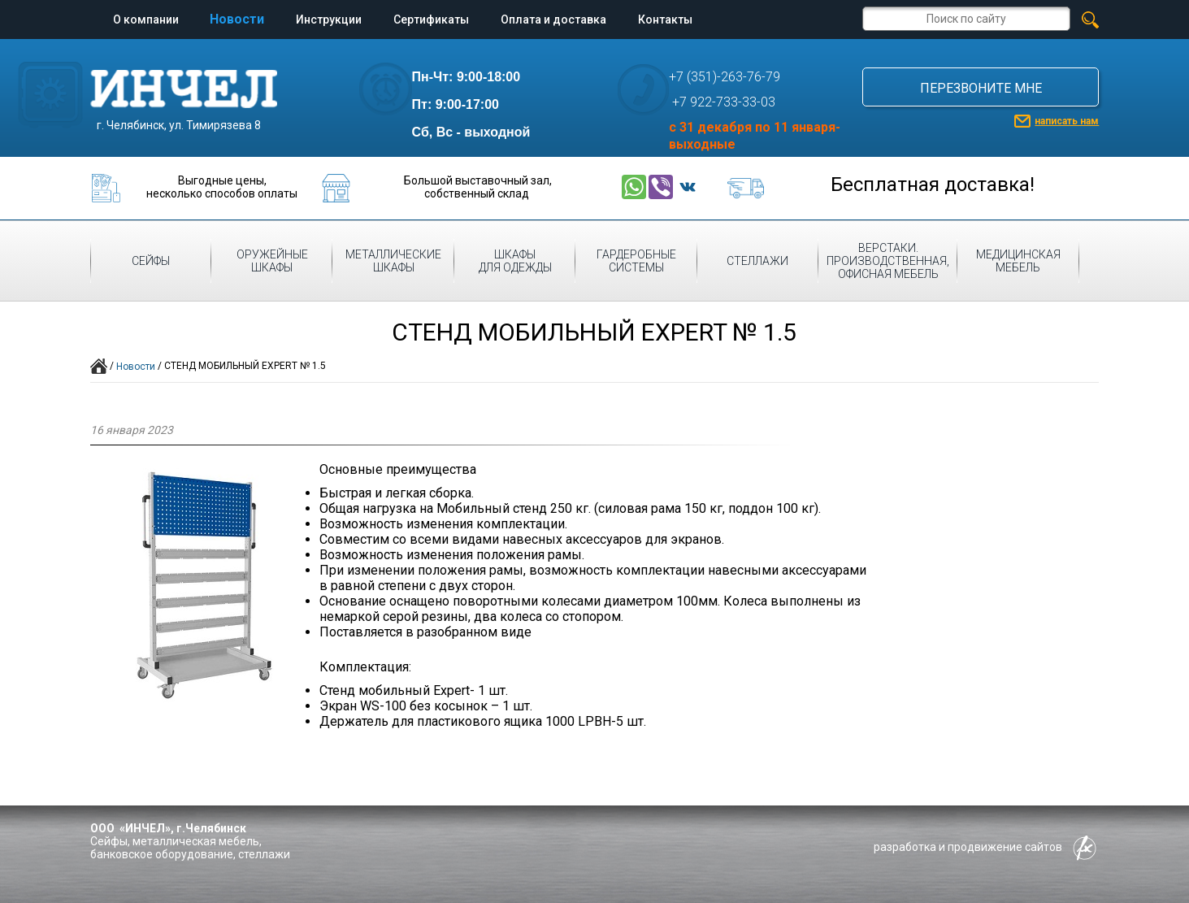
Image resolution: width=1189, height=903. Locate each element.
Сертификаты (431, 19)
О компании (146, 19)
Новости (237, 19)
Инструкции (329, 19)
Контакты (665, 19)
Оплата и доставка (553, 19)
